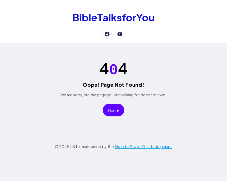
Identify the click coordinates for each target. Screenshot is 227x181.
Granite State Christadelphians (143, 144)
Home (113, 108)
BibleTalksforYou (113, 17)
